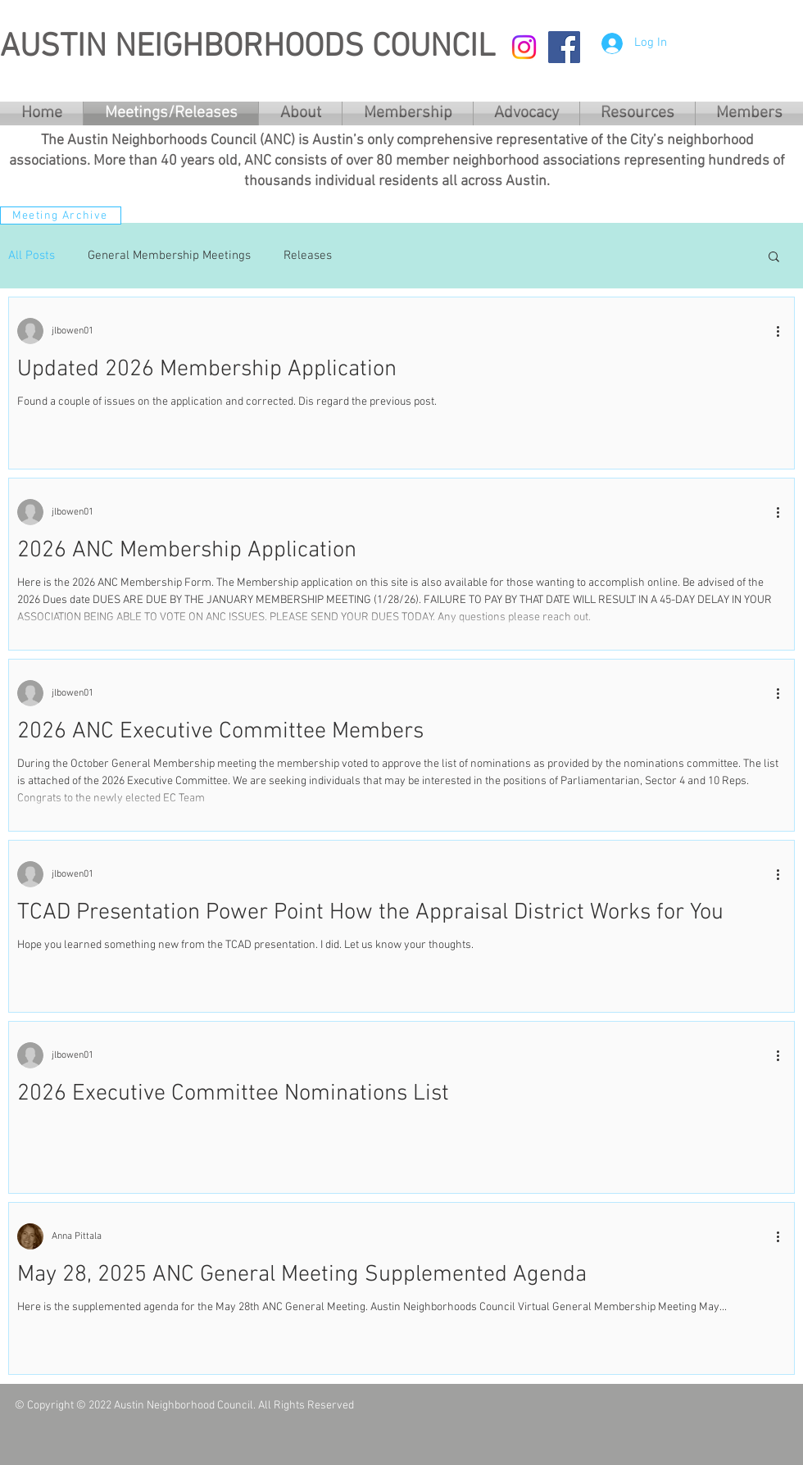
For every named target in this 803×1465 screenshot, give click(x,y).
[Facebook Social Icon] (564, 47)
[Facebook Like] (667, 1412)
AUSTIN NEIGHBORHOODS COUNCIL (247, 47)
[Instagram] (524, 47)
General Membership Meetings (169, 255)
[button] (774, 257)
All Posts (31, 255)
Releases (308, 255)
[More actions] (783, 331)
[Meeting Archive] (60, 215)
